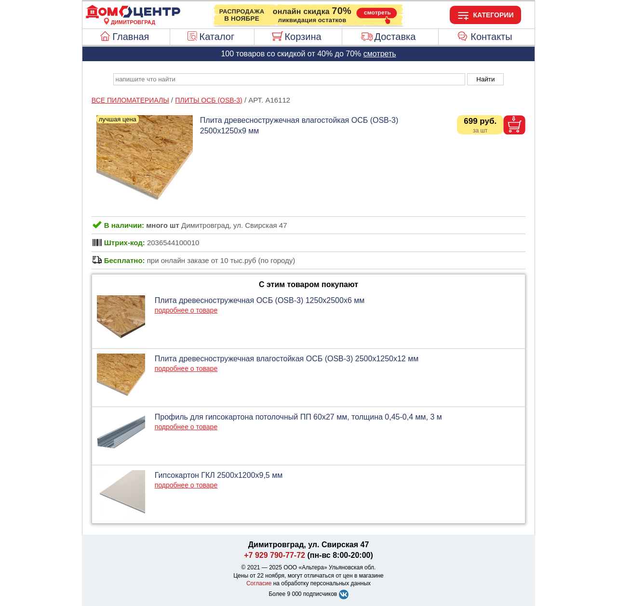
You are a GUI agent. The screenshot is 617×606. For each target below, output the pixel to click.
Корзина (302, 36)
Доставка (395, 36)
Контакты (491, 36)
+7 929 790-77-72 (274, 555)
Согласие (259, 583)
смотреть (379, 54)
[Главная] (133, 16)
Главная (130, 36)
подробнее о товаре (186, 310)
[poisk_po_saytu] (289, 79)
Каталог (217, 36)
